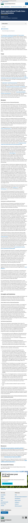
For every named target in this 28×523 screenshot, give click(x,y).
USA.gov (16, 504)
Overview (4, 26)
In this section (5, 23)
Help (2, 500)
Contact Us (3, 498)
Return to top (3, 489)
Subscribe (4, 512)
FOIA (16, 494)
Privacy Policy (3, 503)
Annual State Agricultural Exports (8, 30)
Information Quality (4, 502)
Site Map (2, 505)
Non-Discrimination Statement (20, 496)
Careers (2, 496)
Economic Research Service (10, 3)
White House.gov (18, 506)
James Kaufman (14, 17)
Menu (26, 3)
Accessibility (3, 494)
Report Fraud (17, 500)
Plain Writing (17, 498)
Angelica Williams (7, 17)
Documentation (5, 28)
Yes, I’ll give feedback (7, 483)
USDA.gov (16, 502)
